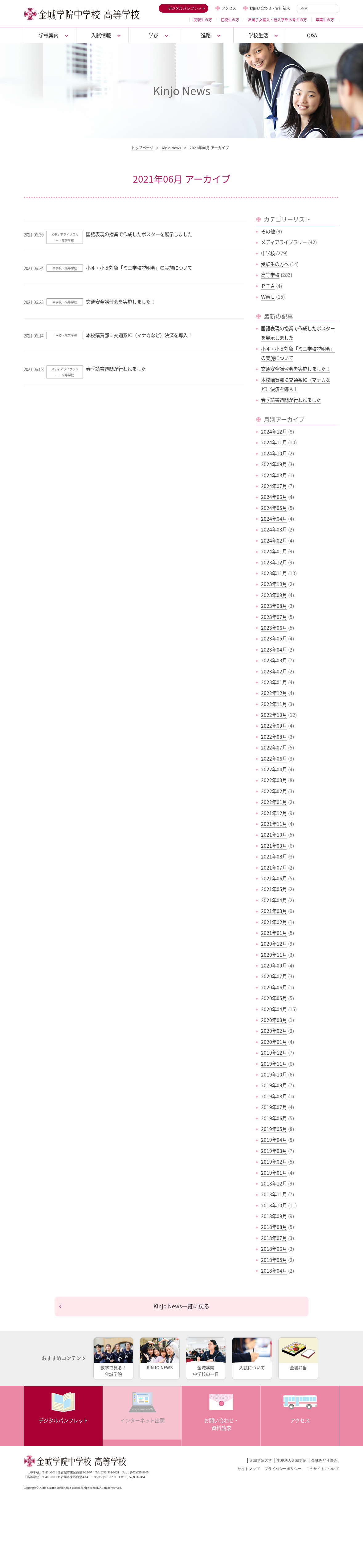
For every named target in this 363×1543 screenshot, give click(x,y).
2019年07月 (274, 1107)
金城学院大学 (261, 1462)
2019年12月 (274, 1052)
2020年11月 (274, 954)
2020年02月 (274, 1030)
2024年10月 (274, 453)
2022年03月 (274, 780)
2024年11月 (274, 442)
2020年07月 (274, 976)
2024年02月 (274, 540)
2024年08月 (274, 475)
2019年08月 (274, 1096)
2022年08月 (274, 736)
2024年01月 (274, 551)
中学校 (268, 253)
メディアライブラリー (285, 242)
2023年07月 (274, 616)
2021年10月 (274, 834)
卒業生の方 (325, 19)
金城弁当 (298, 1355)
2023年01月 (274, 682)
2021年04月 (274, 900)
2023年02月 (274, 671)
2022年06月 (274, 758)
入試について (252, 1355)
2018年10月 (274, 1205)
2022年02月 (274, 791)
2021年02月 (274, 922)
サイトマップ (249, 1470)
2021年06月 (274, 878)
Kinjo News (171, 148)
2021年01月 (274, 932)
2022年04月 (274, 769)
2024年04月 (274, 518)
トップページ (142, 148)
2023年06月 (274, 627)
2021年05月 (274, 889)
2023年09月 (274, 595)
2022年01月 (274, 802)
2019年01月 (274, 1172)
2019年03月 (274, 1150)
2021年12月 (274, 813)
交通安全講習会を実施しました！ (298, 368)
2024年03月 (274, 529)
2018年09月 (274, 1216)
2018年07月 (274, 1238)
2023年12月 (274, 562)
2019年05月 (274, 1129)
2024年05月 (274, 507)
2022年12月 (274, 693)
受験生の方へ (276, 264)
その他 (268, 231)
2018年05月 (274, 1259)
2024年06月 (274, 496)
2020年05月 (274, 998)
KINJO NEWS (159, 1355)
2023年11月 (274, 573)
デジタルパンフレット (186, 8)
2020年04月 (274, 1009)
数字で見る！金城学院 (113, 1358)
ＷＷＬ (268, 296)
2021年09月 (274, 845)
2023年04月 (274, 649)
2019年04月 (274, 1139)
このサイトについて (322, 1470)
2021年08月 (274, 856)
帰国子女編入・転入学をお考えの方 (277, 19)
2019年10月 (274, 1074)
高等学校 (271, 274)
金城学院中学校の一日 (206, 1358)
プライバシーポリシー (282, 1470)
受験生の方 (203, 19)
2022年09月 (274, 725)
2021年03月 (274, 911)
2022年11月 (274, 704)
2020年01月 (274, 1041)
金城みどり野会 (324, 1462)
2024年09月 (274, 464)
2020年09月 (274, 965)
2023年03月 (274, 660)
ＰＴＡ (268, 285)
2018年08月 (274, 1226)
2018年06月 (274, 1248)
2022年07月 (274, 747)
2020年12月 (274, 943)
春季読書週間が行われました (293, 399)
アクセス (229, 8)
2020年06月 (274, 987)
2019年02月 (274, 1161)
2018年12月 (274, 1183)
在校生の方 (230, 19)
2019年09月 (274, 1085)
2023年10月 (274, 584)
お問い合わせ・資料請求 (269, 8)
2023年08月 (274, 605)
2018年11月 (274, 1194)
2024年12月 (274, 431)
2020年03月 (274, 1020)
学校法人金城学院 (291, 1462)
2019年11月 (274, 1063)
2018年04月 (274, 1270)
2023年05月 (274, 638)
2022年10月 (274, 714)
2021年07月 (274, 867)
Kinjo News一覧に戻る (181, 1307)
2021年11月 (274, 823)
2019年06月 (274, 1118)
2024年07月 (274, 486)
